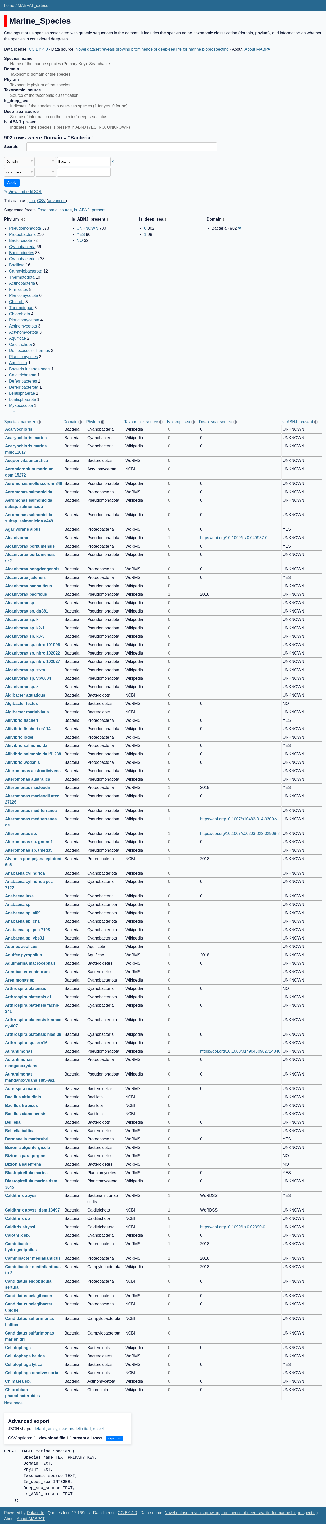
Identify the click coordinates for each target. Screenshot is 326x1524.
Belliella (12, 1122)
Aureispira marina (22, 1088)
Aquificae (17, 338)
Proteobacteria (22, 234)
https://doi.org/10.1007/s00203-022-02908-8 (240, 833)
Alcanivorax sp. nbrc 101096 (32, 645)
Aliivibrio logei (19, 737)
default (40, 1429)
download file (49, 1438)
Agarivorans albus (23, 529)
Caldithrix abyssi (21, 1195)
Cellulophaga (18, 1347)
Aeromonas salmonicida (28, 492)
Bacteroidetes (21, 253)
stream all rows (84, 1438)
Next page (13, 1403)
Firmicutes (18, 289)
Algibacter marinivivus (27, 712)
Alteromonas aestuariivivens (33, 771)
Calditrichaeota (22, 375)
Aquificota (18, 363)
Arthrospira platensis (25, 988)
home (9, 5)
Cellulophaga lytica (23, 1364)
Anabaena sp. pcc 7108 (27, 930)
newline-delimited (75, 1429)
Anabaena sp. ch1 (22, 921)
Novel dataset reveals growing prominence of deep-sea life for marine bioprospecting (152, 49)
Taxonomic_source (55, 210)
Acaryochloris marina (26, 438)
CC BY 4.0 (38, 49)
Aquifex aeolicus (21, 946)
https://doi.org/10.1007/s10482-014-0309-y (238, 819)
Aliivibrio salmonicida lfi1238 (33, 754)
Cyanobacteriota (24, 259)
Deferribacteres (23, 381)
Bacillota (16, 265)
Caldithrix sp (17, 1218)
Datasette (35, 1513)
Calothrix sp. (17, 1235)
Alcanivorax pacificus (26, 594)
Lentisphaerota (22, 399)
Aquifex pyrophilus (23, 955)
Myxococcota (21, 405)
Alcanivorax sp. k (22, 619)
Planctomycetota (24, 320)
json (31, 201)
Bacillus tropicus (21, 1105)
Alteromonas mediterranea (31, 810)
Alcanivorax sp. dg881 (26, 611)
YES (81, 234)
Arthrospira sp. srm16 (26, 1043)
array (52, 1429)
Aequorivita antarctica (26, 460)
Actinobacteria (22, 283)
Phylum (93, 422)
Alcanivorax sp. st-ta (25, 670)
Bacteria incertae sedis (29, 369)
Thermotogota (22, 277)
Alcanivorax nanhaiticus (28, 586)
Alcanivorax (16, 538)
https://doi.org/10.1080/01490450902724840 (240, 1051)
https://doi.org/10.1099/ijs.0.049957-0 (233, 538)
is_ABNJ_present (90, 210)
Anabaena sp (18, 904)
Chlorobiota (19, 314)
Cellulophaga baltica (25, 1356)
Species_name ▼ (20, 422)
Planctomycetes (23, 357)
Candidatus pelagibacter (28, 1296)
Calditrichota (20, 344)
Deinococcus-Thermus (29, 350)
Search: (11, 146)
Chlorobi (16, 302)
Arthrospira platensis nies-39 (33, 1034)
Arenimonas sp (20, 980)
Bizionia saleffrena (23, 1164)
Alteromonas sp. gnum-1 (29, 842)
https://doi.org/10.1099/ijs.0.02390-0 (232, 1227)
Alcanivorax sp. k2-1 (25, 628)
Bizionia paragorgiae (25, 1156)
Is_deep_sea (178, 422)
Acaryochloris (18, 429)
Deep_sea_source (215, 422)
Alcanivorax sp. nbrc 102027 (32, 661)
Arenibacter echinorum (27, 972)
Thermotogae (21, 308)
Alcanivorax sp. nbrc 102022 (32, 653)
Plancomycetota (23, 295)
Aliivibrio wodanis (22, 762)
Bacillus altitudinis (23, 1097)
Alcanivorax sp (19, 603)
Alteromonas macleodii (27, 787)
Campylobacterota (25, 271)
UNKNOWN (87, 228)
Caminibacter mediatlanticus (33, 1258)
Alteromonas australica (27, 779)
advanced (57, 201)
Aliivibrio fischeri (21, 720)
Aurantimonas (19, 1051)
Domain (70, 422)
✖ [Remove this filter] (112, 162)
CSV (41, 201)
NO (80, 240)
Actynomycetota (23, 332)
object (98, 1429)
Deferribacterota (23, 387)
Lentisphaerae (22, 393)
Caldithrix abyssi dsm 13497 (32, 1210)
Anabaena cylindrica (25, 873)
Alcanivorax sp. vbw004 (28, 678)
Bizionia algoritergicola (27, 1147)
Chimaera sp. (18, 1381)
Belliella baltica (20, 1130)
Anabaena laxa (19, 896)
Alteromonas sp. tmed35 (28, 850)
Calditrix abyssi (20, 1227)
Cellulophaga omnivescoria (31, 1373)
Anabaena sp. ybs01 (24, 938)
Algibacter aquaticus (25, 695)
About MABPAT (258, 49)
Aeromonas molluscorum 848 (33, 483)
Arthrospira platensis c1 (28, 997)
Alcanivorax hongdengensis (32, 569)
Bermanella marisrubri (26, 1139)
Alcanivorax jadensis (25, 577)
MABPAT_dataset (33, 5)
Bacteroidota (20, 240)
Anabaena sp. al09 (23, 913)
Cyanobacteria (22, 246)
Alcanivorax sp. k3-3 (25, 636)
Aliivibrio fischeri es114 (28, 729)
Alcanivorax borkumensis (30, 546)
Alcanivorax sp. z (21, 687)
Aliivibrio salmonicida (26, 745)
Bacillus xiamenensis (25, 1114)
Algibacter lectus (21, 703)
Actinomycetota (23, 326)
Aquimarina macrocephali (30, 963)
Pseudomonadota (25, 228)
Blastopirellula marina (26, 1173)
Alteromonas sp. (21, 833)
